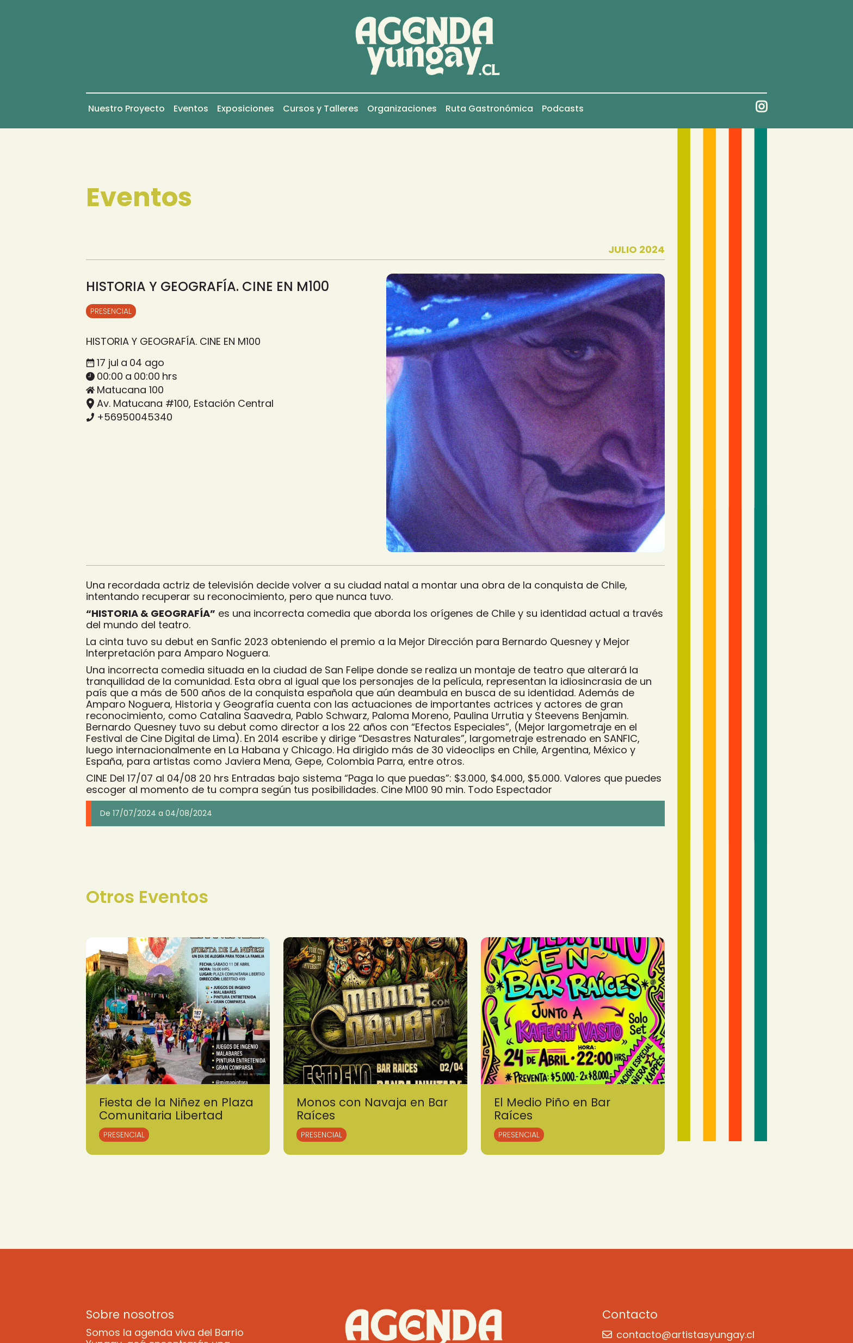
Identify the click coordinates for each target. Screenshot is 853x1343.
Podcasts (563, 108)
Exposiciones (245, 108)
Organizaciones (402, 108)
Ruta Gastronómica (489, 108)
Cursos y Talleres (320, 108)
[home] (426, 46)
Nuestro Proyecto (126, 108)
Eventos (191, 108)
